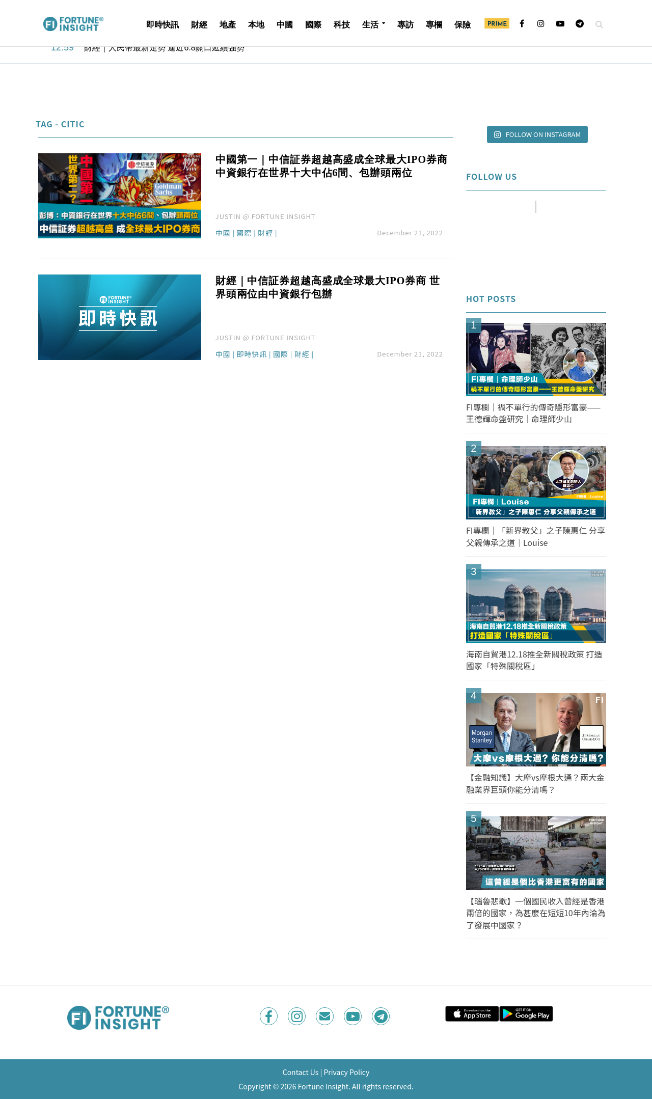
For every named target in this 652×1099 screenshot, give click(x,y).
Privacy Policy (346, 1072)
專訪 (405, 24)
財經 (199, 24)
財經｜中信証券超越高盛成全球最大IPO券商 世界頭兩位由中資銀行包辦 (327, 287)
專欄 (434, 24)
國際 (313, 24)
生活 (370, 24)
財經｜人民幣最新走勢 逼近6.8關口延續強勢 (164, 47)
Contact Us (301, 1072)
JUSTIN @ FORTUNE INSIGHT (265, 216)
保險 (462, 24)
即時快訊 (162, 24)
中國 (285, 24)
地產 (228, 24)
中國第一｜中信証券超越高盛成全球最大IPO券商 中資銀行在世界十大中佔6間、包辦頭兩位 (331, 166)
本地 (256, 24)
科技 (342, 24)
